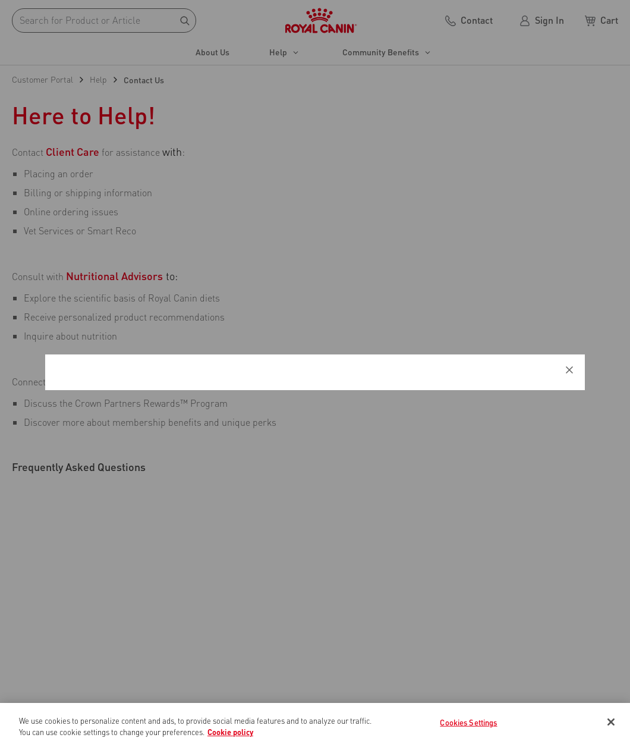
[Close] (611, 722)
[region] (315, 723)
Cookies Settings (468, 722)
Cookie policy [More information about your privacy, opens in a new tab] (230, 732)
